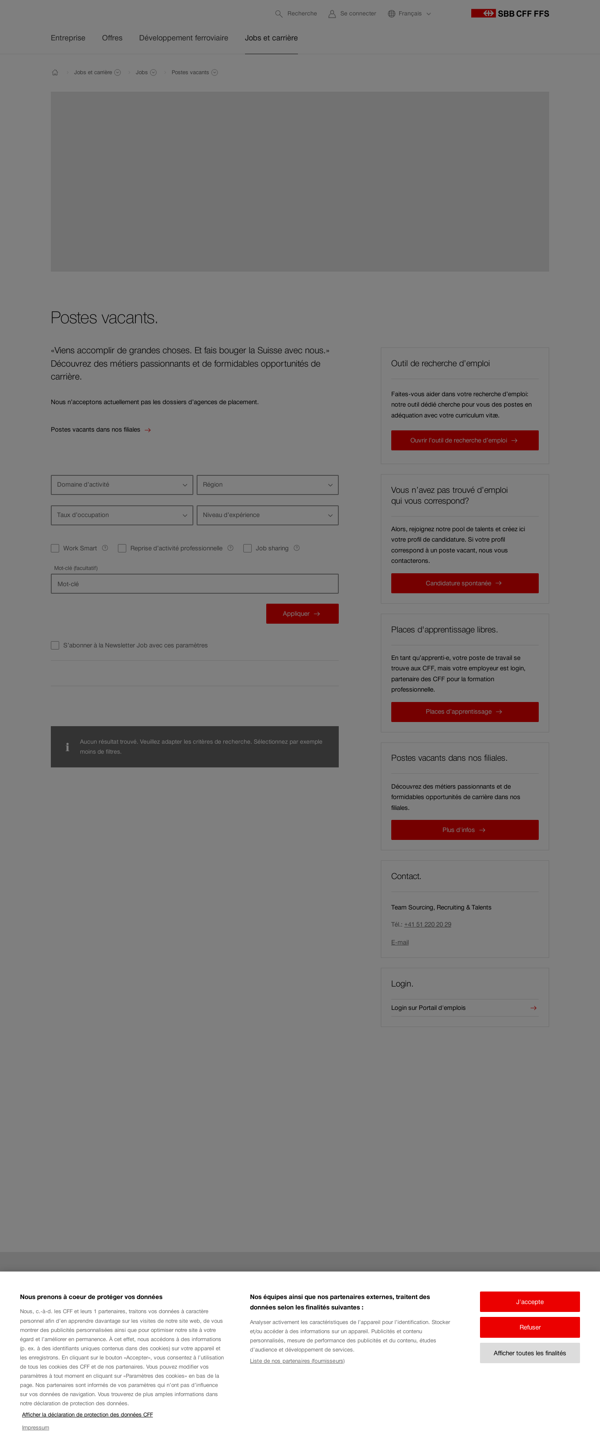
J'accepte (530, 1311)
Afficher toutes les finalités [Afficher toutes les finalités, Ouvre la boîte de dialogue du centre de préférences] (530, 1362)
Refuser (530, 1336)
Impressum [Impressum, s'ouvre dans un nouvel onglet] (35, 1437)
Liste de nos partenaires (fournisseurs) (297, 1370)
